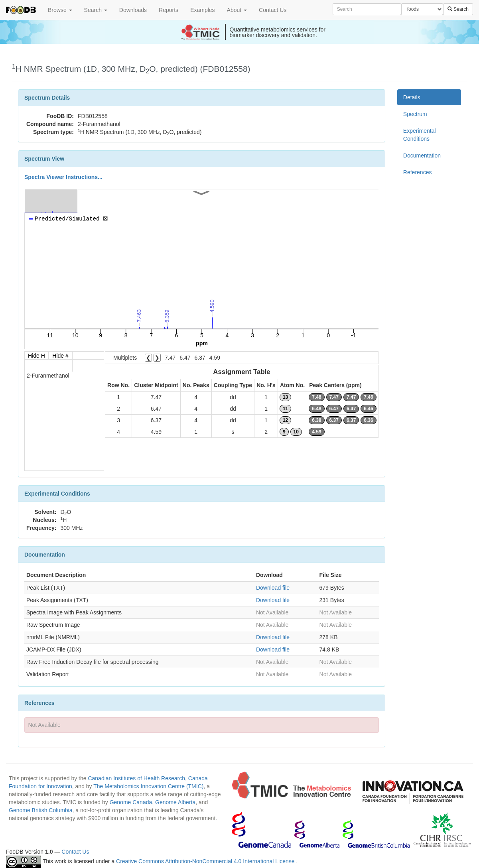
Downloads (133, 10)
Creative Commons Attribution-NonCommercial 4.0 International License (206, 861)
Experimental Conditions (419, 135)
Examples (202, 10)
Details (411, 97)
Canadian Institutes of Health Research (136, 778)
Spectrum (415, 114)
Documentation (422, 155)
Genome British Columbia (41, 810)
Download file (273, 588)
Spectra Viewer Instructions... (63, 177)
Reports (168, 10)
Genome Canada (131, 802)
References (417, 172)
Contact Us (272, 10)
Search (95, 10)
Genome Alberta (175, 802)
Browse (60, 10)
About (237, 10)
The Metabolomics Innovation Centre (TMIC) (148, 786)
